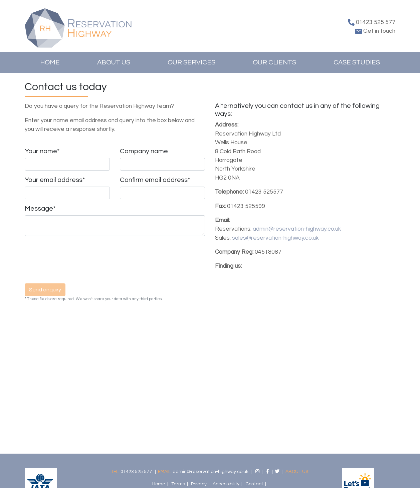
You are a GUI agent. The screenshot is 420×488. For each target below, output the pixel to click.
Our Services (191, 62)
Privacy (199, 484)
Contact (254, 484)
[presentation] (75, 262)
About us (113, 62)
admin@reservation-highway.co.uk (297, 229)
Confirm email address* (155, 180)
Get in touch (375, 31)
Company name (144, 151)
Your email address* (55, 180)
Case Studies (357, 62)
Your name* (42, 151)
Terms (178, 484)
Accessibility (226, 484)
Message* (40, 208)
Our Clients (274, 62)
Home (50, 62)
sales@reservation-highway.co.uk (275, 238)
